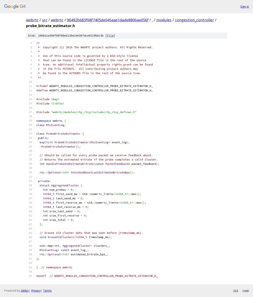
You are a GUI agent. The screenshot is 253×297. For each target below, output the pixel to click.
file (110, 35)
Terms (47, 290)
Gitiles (25, 290)
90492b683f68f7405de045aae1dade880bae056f (108, 19)
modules (164, 19)
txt (235, 290)
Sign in (244, 6)
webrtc (32, 19)
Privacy (36, 290)
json (245, 290)
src (44, 19)
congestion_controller (194, 19)
